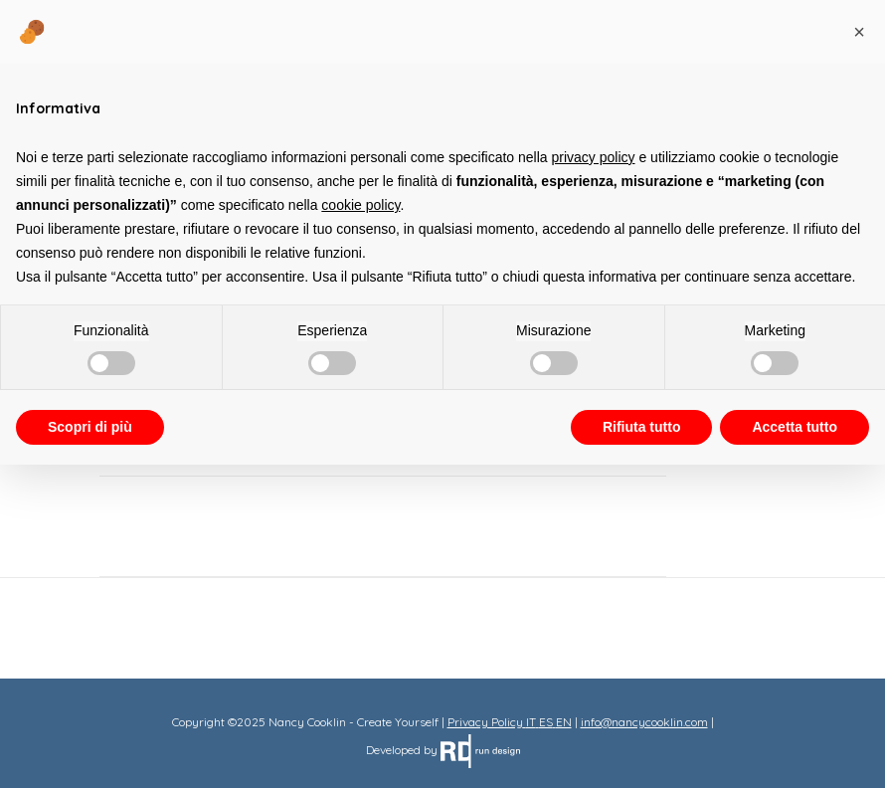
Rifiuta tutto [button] (642, 427)
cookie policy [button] (360, 205)
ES (546, 721)
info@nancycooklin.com (644, 721)
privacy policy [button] (593, 157)
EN (564, 721)
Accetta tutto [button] (794, 427)
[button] (859, 32)
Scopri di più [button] (90, 427)
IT (531, 721)
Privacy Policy (485, 721)
